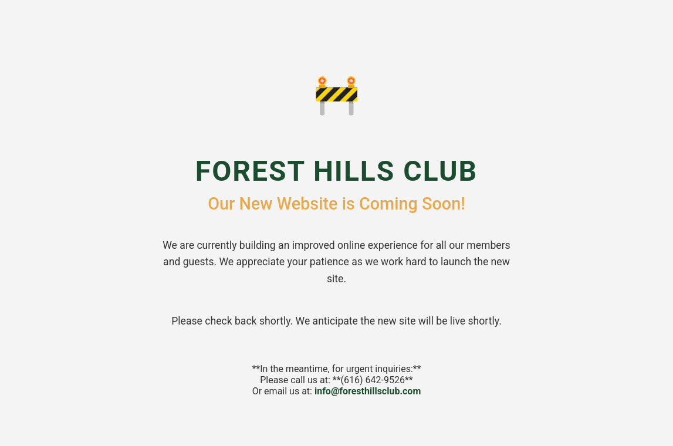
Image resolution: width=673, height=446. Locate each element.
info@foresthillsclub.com (367, 391)
